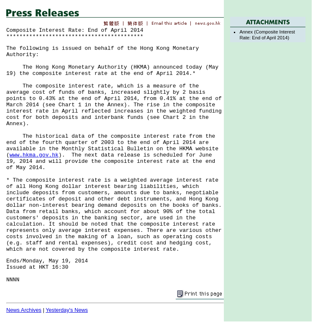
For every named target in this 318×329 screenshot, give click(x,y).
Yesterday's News (67, 310)
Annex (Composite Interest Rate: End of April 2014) (267, 34)
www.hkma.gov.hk (34, 155)
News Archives (23, 310)
